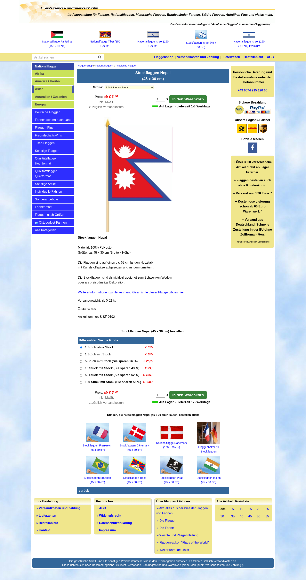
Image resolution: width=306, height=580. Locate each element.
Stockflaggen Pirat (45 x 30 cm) (171, 478)
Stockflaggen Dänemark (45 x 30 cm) (134, 445)
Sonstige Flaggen (47, 150)
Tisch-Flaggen (45, 143)
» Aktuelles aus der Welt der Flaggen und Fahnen (182, 511)
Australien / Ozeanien (51, 96)
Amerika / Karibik (47, 81)
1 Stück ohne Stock (99, 347)
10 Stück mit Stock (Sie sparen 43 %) (112, 368)
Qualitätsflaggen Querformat (46, 173)
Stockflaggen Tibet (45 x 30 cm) (134, 478)
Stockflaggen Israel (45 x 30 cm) (201, 43)
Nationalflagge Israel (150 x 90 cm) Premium (249, 42)
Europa (40, 104)
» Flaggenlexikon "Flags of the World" (182, 542)
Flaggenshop (163, 57)
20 (258, 509)
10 (241, 509)
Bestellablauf (253, 57)
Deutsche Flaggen (47, 112)
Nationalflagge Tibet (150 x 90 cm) (105, 41)
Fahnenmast (43, 207)
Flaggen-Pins (44, 127)
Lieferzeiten (231, 57)
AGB (270, 57)
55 (267, 516)
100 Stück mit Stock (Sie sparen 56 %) (113, 382)
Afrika (39, 73)
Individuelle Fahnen (48, 191)
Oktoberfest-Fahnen (51, 222)
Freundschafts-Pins (48, 135)
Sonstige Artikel (45, 184)
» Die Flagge (165, 520)
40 (241, 516)
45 (250, 516)
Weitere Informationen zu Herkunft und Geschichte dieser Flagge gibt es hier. (131, 292)
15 (250, 509)
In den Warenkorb (188, 99)
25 (267, 509)
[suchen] (100, 57)
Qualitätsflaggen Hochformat (46, 161)
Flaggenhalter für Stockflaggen (208, 447)
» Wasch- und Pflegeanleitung (177, 535)
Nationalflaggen (46, 66)
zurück (84, 490)
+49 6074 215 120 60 (252, 90)
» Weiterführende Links (172, 550)
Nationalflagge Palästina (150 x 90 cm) (57, 42)
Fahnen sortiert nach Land (53, 119)
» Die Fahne (165, 528)
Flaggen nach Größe (49, 214)
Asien (39, 89)
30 (222, 516)
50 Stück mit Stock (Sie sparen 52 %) (112, 375)
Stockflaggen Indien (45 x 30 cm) (209, 478)
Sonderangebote (46, 199)
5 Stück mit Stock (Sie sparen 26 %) (111, 361)
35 (233, 516)
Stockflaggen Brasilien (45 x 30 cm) (97, 478)
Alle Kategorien (45, 230)
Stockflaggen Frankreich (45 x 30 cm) (97, 445)
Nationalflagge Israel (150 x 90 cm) (153, 41)
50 (258, 516)
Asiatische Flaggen (126, 65)
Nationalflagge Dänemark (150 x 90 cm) (171, 443)
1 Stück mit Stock (98, 354)
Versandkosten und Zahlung (198, 57)
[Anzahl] (160, 99)
